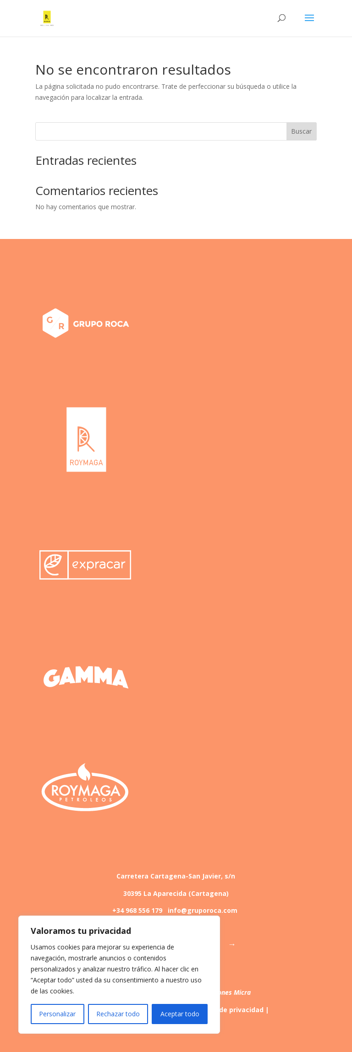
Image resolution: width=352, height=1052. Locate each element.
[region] (119, 975)
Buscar (301, 131)
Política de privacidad (228, 1009)
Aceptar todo (179, 1013)
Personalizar (57, 1013)
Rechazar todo (118, 1013)
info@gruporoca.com (202, 910)
